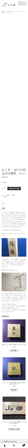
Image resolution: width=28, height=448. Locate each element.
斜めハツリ (12, 11)
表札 (8, 11)
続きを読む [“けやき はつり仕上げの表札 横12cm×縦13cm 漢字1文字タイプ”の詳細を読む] (14, 376)
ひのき (5, 183)
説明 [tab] (3, 190)
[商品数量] (4, 175)
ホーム (4, 11)
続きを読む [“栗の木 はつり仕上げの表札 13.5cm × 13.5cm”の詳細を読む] (14, 337)
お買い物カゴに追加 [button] (14, 416)
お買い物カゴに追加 (14, 175)
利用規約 (5, 431)
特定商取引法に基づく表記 (10, 428)
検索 (14, 445)
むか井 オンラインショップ (9, 440)
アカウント (4, 445)
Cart (22, 444)
